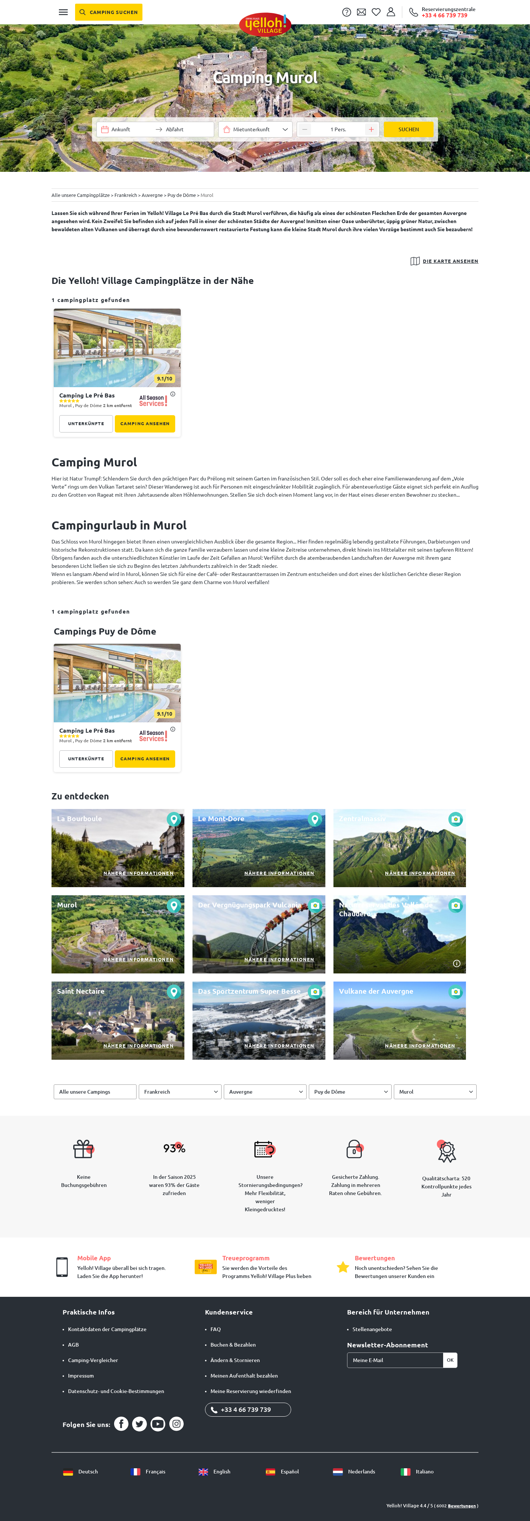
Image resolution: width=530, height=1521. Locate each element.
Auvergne (240, 1092)
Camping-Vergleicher (93, 1360)
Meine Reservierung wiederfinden (251, 1391)
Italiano (417, 1472)
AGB (73, 1345)
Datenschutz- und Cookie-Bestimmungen (116, 1391)
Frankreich (157, 1092)
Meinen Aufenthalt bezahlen (244, 1376)
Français (147, 1472)
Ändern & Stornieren (235, 1360)
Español (282, 1472)
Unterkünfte (86, 423)
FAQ (216, 1329)
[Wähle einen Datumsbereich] (132, 129)
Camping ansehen (145, 423)
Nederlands (353, 1472)
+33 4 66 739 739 (241, 1409)
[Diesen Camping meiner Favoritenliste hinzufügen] (170, 319)
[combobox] (255, 129)
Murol (406, 1092)
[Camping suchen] (108, 12)
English (214, 1472)
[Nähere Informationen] (118, 848)
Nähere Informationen (138, 873)
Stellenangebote (372, 1329)
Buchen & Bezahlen (233, 1345)
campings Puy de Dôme (105, 631)
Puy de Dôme (329, 1092)
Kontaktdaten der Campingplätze (107, 1329)
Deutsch (80, 1472)
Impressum (81, 1376)
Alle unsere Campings (84, 1092)
